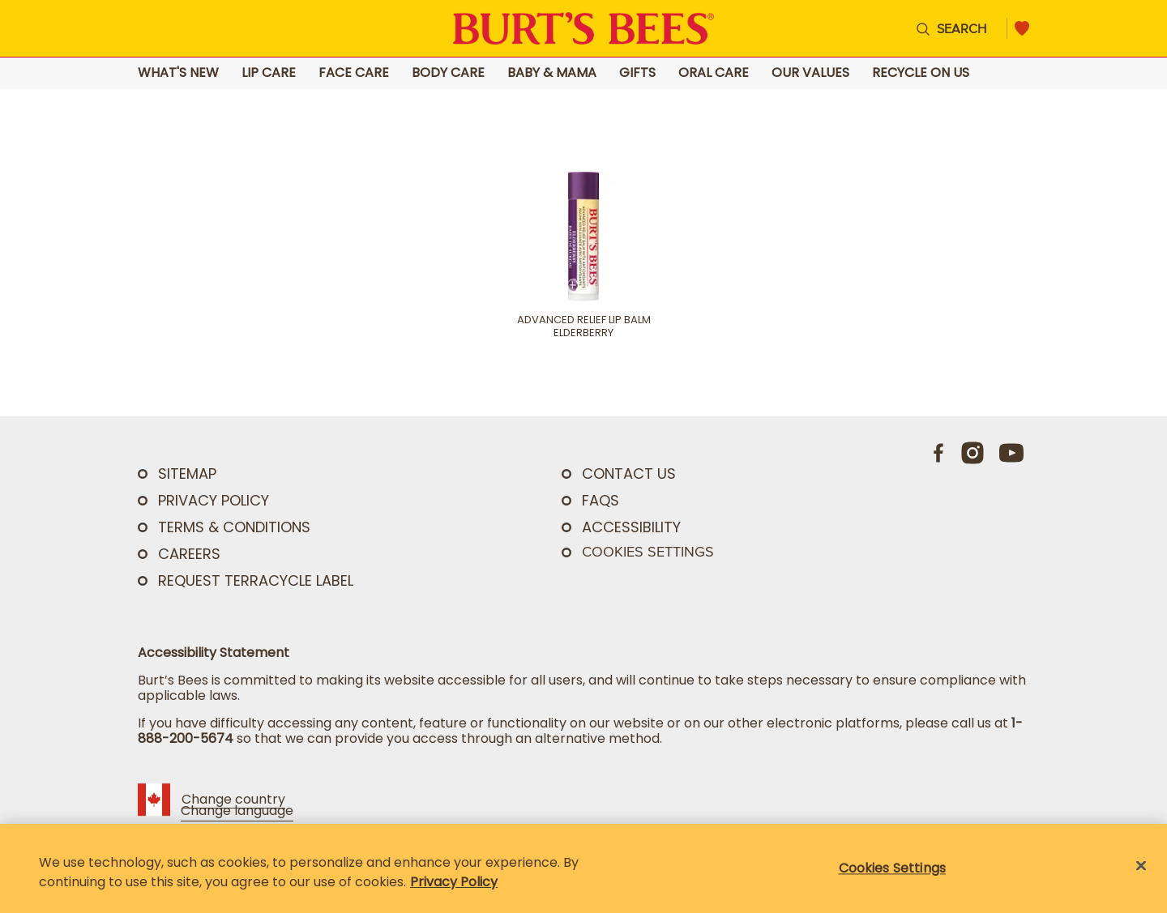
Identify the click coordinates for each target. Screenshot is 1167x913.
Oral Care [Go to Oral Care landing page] (713, 73)
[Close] (1141, 866)
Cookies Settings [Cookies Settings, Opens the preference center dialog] (893, 868)
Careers (189, 554)
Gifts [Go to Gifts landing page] (637, 73)
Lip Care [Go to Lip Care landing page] (269, 73)
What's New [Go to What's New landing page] (178, 73)
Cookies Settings (648, 552)
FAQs (600, 500)
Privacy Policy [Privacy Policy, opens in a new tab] (454, 881)
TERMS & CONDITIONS (234, 527)
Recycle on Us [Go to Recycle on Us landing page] (920, 73)
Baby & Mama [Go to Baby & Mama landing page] (551, 73)
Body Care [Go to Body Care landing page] (448, 73)
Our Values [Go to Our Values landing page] (810, 73)
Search (961, 28)
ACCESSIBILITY (631, 527)
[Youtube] (1011, 453)
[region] (583, 868)
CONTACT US (629, 473)
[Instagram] (972, 453)
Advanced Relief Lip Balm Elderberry (584, 326)
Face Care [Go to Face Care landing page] (353, 73)
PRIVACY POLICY (213, 500)
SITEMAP (187, 473)
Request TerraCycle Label (255, 580)
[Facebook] (939, 453)
